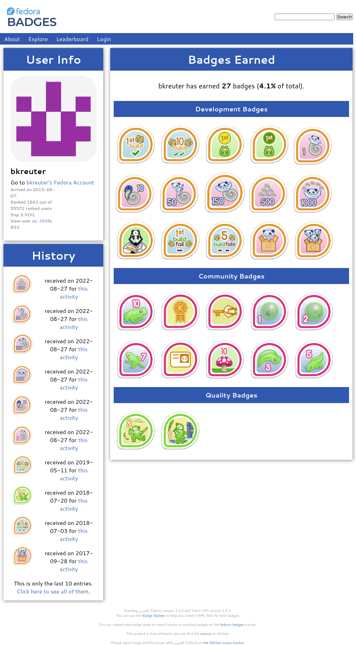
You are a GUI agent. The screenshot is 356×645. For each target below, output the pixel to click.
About (12, 39)
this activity (74, 292)
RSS (14, 227)
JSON (45, 221)
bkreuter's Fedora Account (60, 182)
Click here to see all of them (52, 591)
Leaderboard (72, 39)
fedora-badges (232, 624)
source (205, 633)
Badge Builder (154, 615)
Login (104, 39)
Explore (38, 39)
